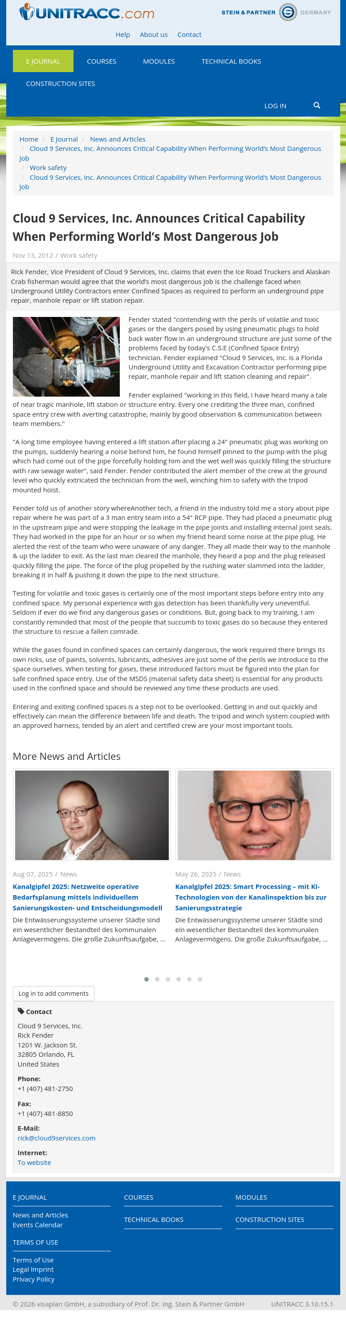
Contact (190, 34)
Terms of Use (35, 1242)
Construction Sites (60, 83)
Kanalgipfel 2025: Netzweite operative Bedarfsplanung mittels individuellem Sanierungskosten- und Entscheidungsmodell (88, 897)
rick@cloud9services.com (57, 1137)
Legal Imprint (33, 1269)
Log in (276, 105)
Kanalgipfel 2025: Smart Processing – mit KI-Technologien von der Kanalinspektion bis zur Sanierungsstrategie (251, 897)
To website (34, 1162)
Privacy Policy (34, 1278)
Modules (159, 61)
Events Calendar (38, 1224)
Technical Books (231, 61)
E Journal (43, 61)
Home (29, 138)
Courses (101, 61)
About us (153, 34)
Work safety (48, 167)
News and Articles (117, 138)
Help (123, 34)
